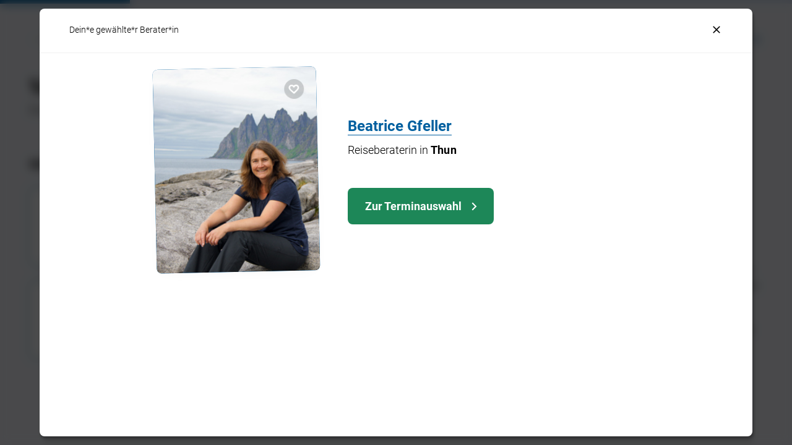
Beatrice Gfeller (400, 126)
